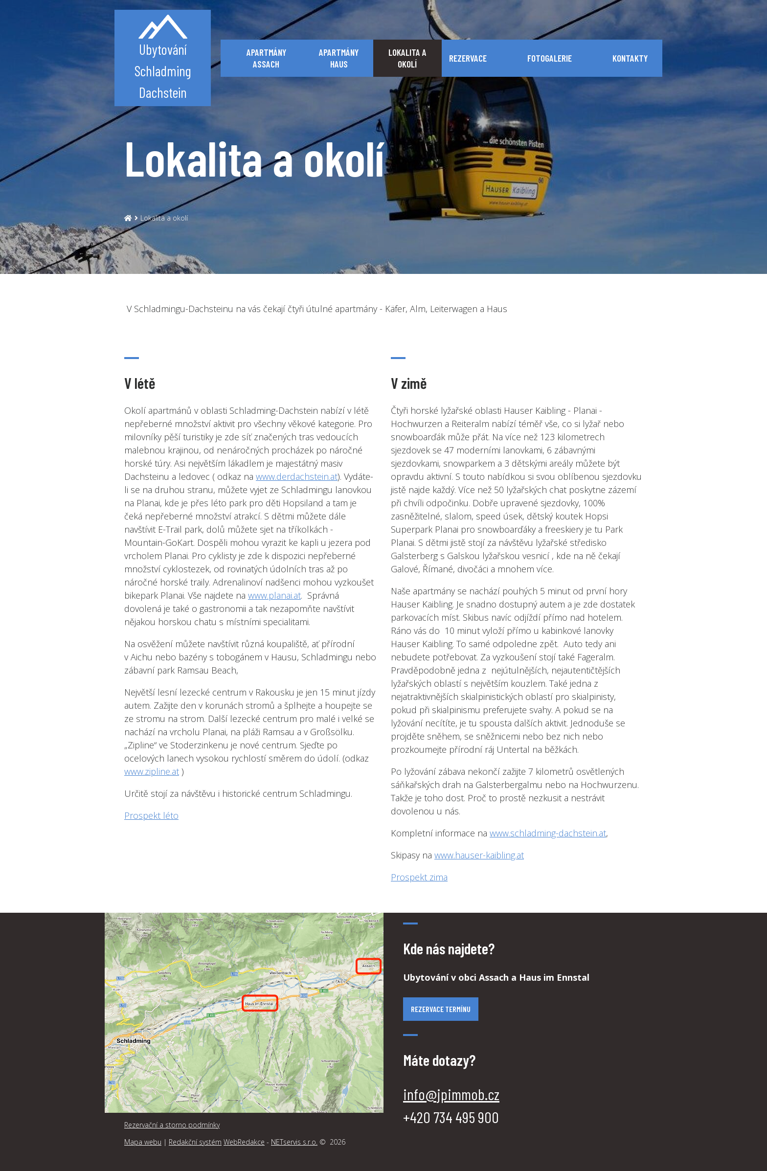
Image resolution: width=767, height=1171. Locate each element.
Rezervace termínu (441, 1008)
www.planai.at (274, 595)
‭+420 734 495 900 (451, 1116)
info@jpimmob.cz (451, 1093)
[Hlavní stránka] (128, 218)
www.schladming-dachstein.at (548, 833)
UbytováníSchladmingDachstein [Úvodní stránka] (163, 58)
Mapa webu (142, 1142)
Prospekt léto (151, 815)
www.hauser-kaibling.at (479, 855)
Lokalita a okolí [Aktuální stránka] (164, 218)
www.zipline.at (151, 771)
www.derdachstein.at (297, 476)
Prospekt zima (419, 877)
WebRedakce (244, 1142)
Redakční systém (195, 1142)
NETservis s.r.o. (294, 1142)
